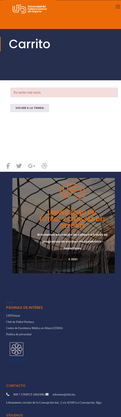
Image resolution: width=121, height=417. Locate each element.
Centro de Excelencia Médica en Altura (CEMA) (34, 328)
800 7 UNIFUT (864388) (29, 394)
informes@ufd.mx (64, 394)
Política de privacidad (18, 334)
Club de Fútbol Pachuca (20, 321)
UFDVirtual (13, 315)
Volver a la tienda (29, 108)
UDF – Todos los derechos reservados (72, 270)
